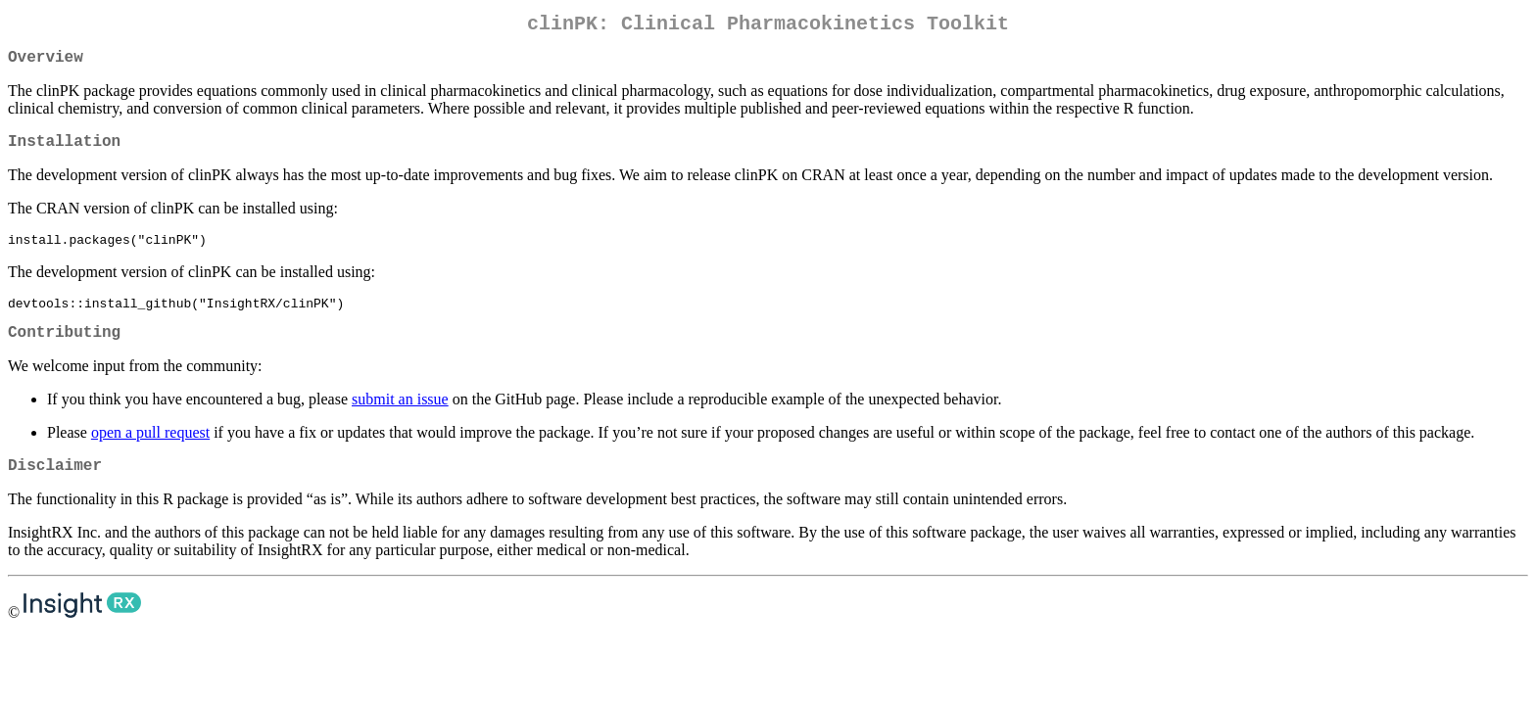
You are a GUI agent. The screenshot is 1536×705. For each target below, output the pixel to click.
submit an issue (400, 420)
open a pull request (150, 454)
